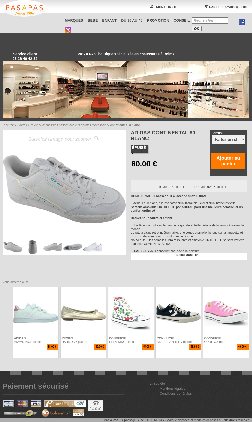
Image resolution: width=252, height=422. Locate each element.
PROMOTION (158, 20)
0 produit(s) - (226, 7)
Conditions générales (176, 393)
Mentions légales (172, 389)
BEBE (93, 20)
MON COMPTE (166, 7)
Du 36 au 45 (131, 20)
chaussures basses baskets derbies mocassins (74, 125)
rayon (34, 125)
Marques (74, 20)
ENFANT (109, 20)
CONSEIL (182, 20)
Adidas (22, 125)
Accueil (9, 125)
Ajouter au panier (228, 160)
